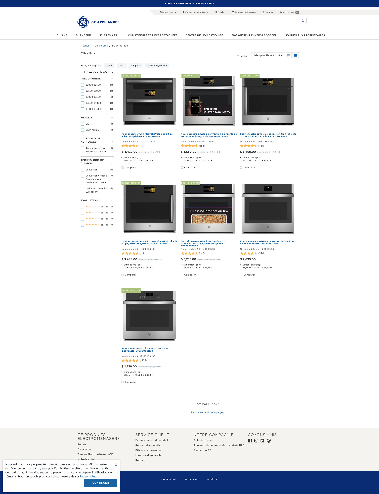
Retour (139, 460)
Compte (267, 12)
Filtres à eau (109, 35)
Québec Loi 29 (202, 450)
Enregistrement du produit (151, 440)
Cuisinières (101, 45)
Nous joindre (168, 12)
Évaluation (97, 200)
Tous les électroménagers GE (95, 454)
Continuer (100, 482)
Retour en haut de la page (208, 412)
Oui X (122, 65)
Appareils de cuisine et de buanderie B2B (218, 445)
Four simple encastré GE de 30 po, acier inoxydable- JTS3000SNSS (144, 349)
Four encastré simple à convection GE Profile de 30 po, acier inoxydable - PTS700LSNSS (149, 242)
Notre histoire (86, 459)
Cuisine (62, 35)
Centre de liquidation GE (204, 35)
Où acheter (84, 449)
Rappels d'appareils (147, 445)
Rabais (81, 444)
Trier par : (243, 56)
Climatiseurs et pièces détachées (152, 35)
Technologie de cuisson (97, 162)
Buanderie (84, 35)
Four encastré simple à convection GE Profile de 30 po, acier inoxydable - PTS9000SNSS (209, 135)
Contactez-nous (190, 479)
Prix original (97, 78)
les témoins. (88, 476)
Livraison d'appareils (148, 455)
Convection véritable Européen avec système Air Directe (96, 179)
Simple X (136, 65)
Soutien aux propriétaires (305, 35)
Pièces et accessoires (148, 450)
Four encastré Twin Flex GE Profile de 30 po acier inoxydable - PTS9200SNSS (147, 135)
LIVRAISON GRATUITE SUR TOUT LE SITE (189, 3)
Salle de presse (202, 440)
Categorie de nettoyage (97, 140)
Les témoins (168, 479)
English (220, 12)
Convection (92, 169)
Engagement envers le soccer (254, 35)
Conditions (210, 479)
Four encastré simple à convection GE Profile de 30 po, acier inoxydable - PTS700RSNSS (268, 135)
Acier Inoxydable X (157, 65)
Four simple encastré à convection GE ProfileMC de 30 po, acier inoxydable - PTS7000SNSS (203, 243)
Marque (97, 117)
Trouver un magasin (244, 12)
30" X (109, 65)
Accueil (85, 45)
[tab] (97, 94)
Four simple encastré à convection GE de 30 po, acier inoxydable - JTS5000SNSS (268, 242)
